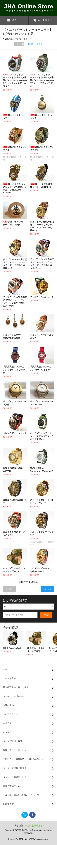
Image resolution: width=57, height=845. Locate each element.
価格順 (30, 44)
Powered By (28, 839)
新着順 (39, 44)
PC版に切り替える (34, 825)
